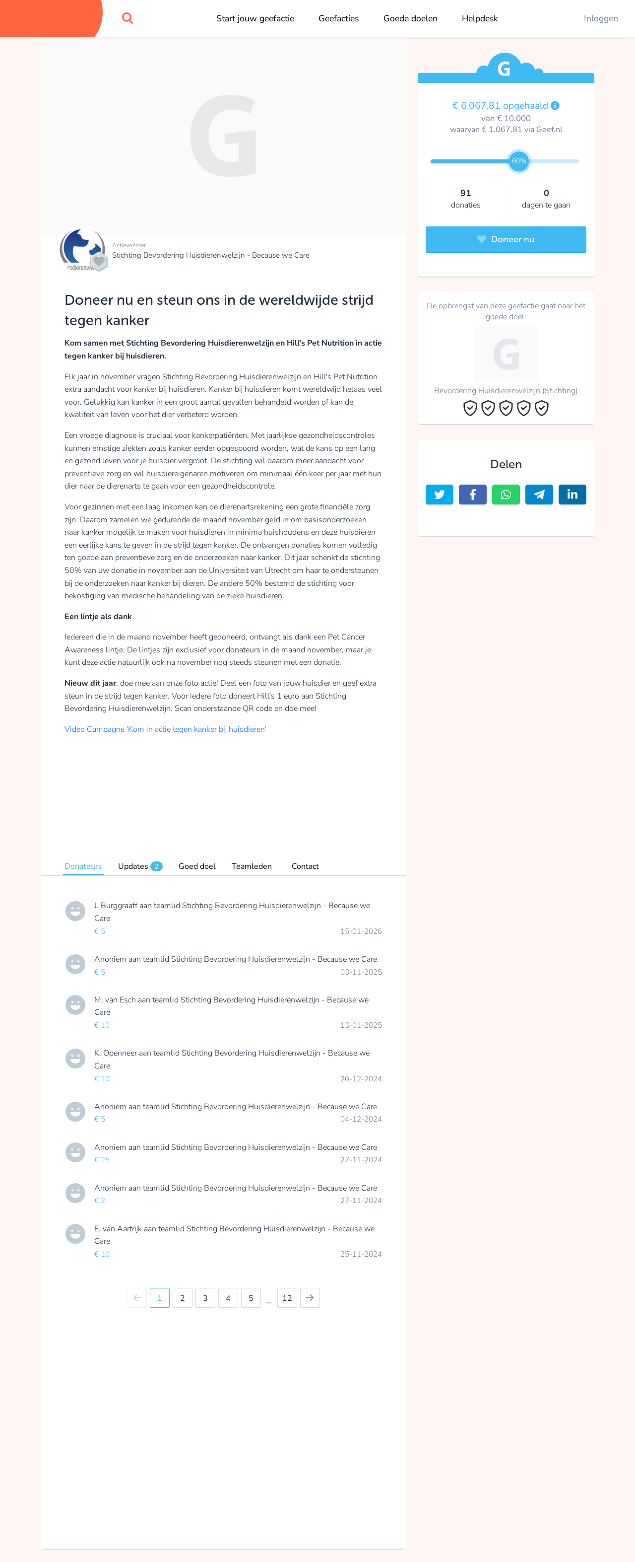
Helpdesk (480, 18)
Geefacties (338, 18)
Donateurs (83, 866)
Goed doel (197, 866)
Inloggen (601, 18)
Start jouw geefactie (255, 18)
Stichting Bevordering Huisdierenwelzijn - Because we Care (211, 255)
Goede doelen (410, 18)
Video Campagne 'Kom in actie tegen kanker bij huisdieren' (165, 729)
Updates (140, 866)
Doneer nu (506, 239)
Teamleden (252, 866)
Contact (305, 866)
